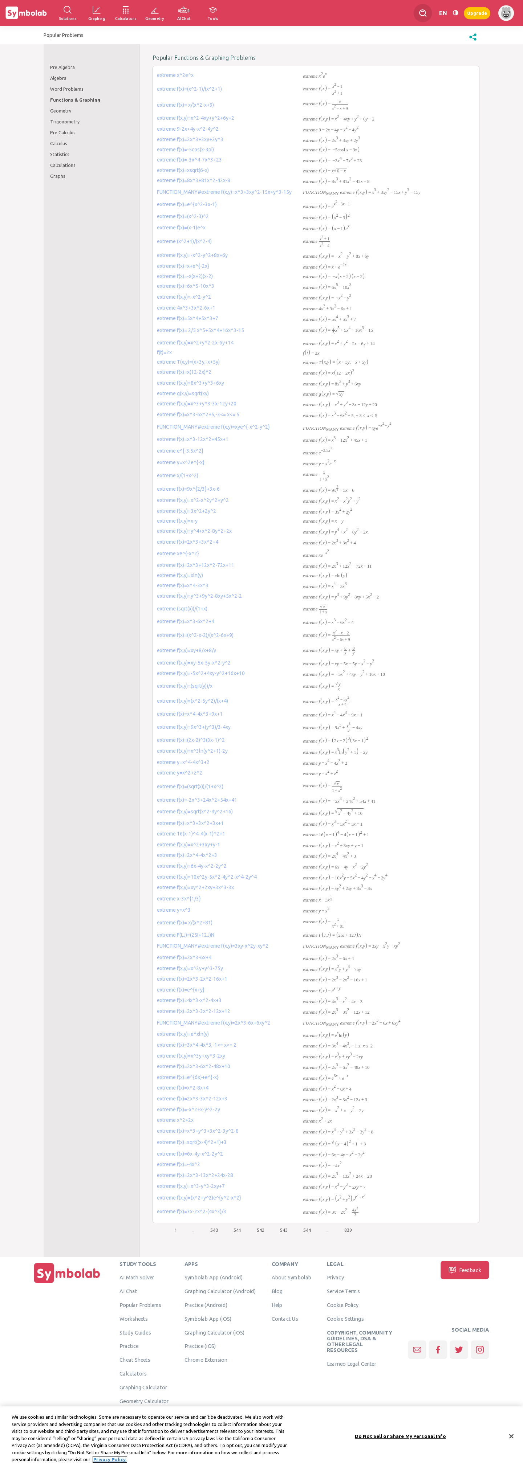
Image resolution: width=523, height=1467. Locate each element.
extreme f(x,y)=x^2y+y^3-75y (190, 968)
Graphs (57, 176)
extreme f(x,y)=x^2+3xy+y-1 (188, 844)
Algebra (58, 78)
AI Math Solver (136, 1277)
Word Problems (67, 88)
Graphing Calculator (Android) (220, 1291)
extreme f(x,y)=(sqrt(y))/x (184, 686)
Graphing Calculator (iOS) (215, 1332)
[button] (473, 40)
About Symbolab (291, 1277)
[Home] (67, 1283)
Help (277, 1305)
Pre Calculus (63, 132)
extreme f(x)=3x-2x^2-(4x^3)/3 (191, 1211)
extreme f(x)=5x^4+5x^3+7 (187, 318)
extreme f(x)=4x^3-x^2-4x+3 (189, 1000)
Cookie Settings (345, 1318)
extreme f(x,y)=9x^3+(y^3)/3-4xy (194, 727)
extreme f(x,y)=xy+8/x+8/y (186, 650)
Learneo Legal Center (351, 1363)
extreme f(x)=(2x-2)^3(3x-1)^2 (191, 740)
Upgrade (477, 13)
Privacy (335, 1277)
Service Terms (343, 1291)
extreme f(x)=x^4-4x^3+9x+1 (190, 714)
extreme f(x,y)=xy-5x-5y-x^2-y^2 (194, 663)
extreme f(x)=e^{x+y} (180, 990)
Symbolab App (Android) (214, 1277)
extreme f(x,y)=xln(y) (180, 575)
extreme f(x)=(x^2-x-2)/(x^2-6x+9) (195, 635)
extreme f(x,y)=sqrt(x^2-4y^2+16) (195, 811)
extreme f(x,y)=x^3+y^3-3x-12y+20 (196, 403)
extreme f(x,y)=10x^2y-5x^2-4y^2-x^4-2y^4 (207, 877)
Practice (128, 1346)
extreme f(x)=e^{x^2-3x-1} (187, 204)
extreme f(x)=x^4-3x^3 (182, 585)
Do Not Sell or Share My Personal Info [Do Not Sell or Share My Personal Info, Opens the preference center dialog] (400, 1435)
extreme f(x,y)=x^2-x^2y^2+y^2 (193, 500)
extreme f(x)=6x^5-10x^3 (185, 286)
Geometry (60, 110)
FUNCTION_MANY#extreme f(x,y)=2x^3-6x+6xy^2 (213, 1023)
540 (214, 1230)
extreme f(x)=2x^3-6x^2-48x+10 (193, 1066)
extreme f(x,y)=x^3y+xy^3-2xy (191, 1056)
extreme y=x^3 (174, 910)
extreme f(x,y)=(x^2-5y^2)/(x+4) (192, 701)
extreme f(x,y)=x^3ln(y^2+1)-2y (192, 751)
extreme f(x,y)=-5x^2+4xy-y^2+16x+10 (201, 673)
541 (237, 1230)
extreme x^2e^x (175, 75)
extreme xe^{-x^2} (178, 553)
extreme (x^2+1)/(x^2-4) (184, 241)
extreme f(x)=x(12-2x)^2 (184, 372)
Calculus (58, 143)
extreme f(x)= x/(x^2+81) (184, 922)
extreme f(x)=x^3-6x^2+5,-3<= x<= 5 (198, 414)
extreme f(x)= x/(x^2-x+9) (185, 105)
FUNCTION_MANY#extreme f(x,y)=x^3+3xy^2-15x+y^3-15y (224, 192)
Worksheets (133, 1318)
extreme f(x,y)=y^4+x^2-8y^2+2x (194, 531)
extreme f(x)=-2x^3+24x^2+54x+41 (197, 800)
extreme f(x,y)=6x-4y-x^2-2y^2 (192, 866)
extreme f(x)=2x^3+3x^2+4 (187, 542)
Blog (277, 1291)
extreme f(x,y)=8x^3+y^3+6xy (190, 383)
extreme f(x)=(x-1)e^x (181, 227)
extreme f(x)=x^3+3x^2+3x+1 (190, 823)
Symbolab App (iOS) (208, 1318)
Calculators (133, 1373)
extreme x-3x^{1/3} (179, 899)
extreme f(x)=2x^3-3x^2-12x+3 (192, 1099)
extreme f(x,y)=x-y (177, 521)
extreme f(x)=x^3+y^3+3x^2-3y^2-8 (198, 1131)
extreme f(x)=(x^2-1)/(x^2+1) (189, 89)
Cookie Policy (342, 1305)
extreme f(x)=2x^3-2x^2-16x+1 (192, 979)
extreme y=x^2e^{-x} (180, 462)
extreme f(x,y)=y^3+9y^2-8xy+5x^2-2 (199, 596)
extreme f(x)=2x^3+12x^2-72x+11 (195, 565)
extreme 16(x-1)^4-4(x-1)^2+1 (191, 834)
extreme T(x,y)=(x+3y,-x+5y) (188, 362)
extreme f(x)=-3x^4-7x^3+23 (189, 160)
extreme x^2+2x (175, 1120)
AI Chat (128, 1291)
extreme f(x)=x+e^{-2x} (183, 266)
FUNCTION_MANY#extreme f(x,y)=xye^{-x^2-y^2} (213, 427)
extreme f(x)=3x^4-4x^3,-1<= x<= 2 (196, 1045)
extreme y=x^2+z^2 (179, 773)
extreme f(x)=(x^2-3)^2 (183, 216)
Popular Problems (140, 1305)
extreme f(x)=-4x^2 (178, 1164)
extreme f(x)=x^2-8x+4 (182, 1088)
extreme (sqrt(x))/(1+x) (182, 609)
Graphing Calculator (143, 1387)
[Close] (511, 1436)
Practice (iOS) (200, 1346)
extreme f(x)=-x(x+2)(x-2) (185, 276)
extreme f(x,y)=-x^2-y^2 (184, 297)
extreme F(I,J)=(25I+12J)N (185, 935)
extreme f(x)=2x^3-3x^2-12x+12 (193, 1011)
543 (284, 1230)
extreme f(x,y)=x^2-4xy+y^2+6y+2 (195, 118)
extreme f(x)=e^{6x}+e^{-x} (188, 1077)
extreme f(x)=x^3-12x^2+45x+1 (192, 439)
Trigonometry (65, 121)
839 (348, 1230)
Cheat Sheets (134, 1359)
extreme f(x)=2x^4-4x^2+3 (187, 855)
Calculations (63, 165)
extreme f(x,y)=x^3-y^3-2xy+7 (191, 1186)
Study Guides (135, 1332)
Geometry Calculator (144, 1401)
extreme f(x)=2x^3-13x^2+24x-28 (195, 1175)
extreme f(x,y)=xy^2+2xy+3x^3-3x (195, 887)
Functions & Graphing (75, 99)
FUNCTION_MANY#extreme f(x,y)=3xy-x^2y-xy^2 (212, 946)
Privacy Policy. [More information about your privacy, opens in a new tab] (109, 1459)
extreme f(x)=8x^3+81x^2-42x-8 (193, 180)
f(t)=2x (164, 352)
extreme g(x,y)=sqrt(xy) (183, 393)
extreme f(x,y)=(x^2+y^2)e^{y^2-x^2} (199, 1198)
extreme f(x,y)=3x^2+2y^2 (186, 511)
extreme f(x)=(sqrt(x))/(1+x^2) (190, 786)
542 (260, 1230)
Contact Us (285, 1318)
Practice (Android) (206, 1305)
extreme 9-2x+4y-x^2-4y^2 (188, 129)
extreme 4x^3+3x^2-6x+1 (186, 308)
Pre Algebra (62, 67)
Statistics (59, 154)
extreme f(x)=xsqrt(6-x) (183, 170)
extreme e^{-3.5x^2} (180, 451)
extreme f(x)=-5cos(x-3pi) (185, 149)
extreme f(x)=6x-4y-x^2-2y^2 (190, 1154)
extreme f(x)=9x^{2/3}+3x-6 (188, 489)
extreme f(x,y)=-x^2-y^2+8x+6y (192, 255)
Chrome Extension (206, 1359)
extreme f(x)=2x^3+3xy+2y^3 (190, 139)
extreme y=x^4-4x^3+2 (183, 762)
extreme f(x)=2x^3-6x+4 (184, 957)
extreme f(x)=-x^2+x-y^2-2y (188, 1109)
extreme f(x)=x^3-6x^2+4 (185, 621)
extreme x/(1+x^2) (177, 475)
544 (307, 1230)
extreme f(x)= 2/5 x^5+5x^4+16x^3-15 (200, 330)
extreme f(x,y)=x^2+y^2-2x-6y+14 (195, 343)
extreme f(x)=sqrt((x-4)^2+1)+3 (192, 1142)
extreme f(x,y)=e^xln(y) (183, 1034)
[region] (261, 1436)
